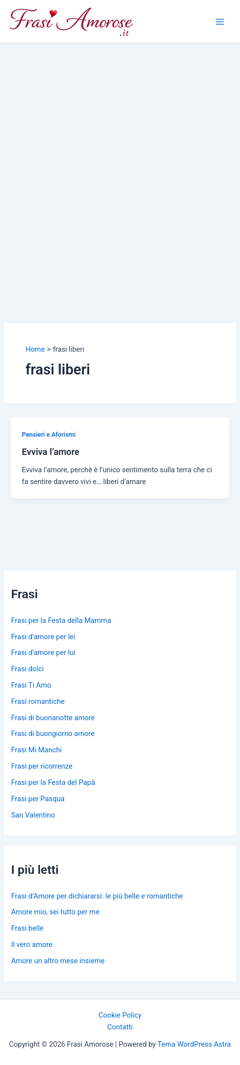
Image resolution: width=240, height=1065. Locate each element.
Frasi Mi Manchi (36, 749)
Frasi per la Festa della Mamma (61, 620)
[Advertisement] (120, 168)
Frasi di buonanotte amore (53, 717)
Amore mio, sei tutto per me (55, 911)
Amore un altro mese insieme (57, 960)
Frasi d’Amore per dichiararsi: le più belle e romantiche (97, 896)
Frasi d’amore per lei (43, 636)
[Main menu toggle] (219, 21)
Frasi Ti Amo (31, 685)
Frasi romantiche (38, 701)
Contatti (120, 1027)
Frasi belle (27, 928)
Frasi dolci (27, 668)
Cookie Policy (120, 1015)
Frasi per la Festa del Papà (53, 782)
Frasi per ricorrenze (41, 766)
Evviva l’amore (50, 452)
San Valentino (33, 815)
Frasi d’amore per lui (43, 652)
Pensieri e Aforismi (48, 434)
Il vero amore (31, 944)
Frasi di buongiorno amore (53, 733)
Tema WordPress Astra (194, 1044)
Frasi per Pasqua (37, 798)
